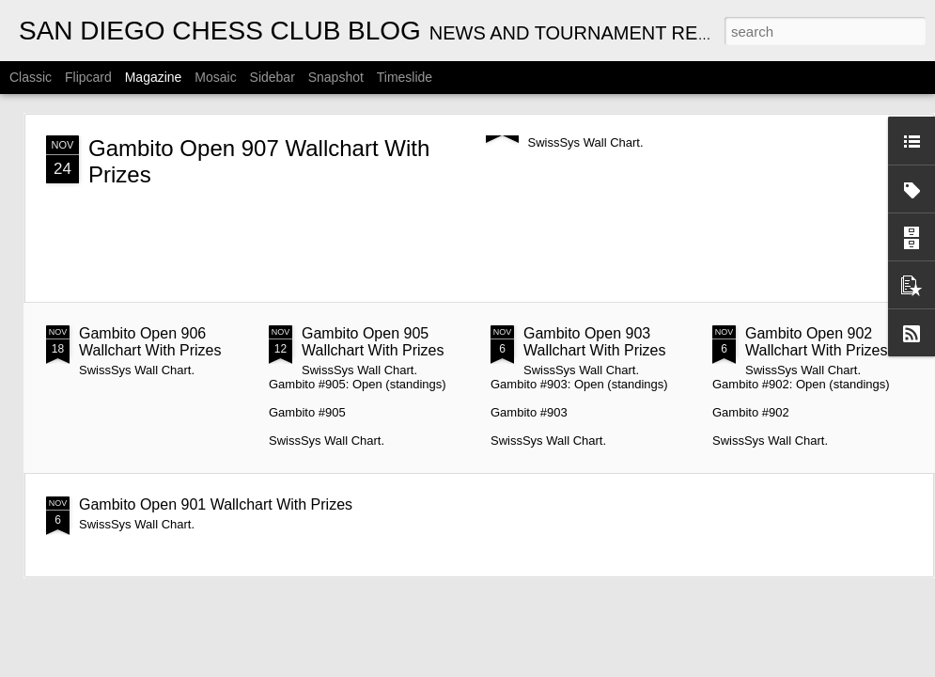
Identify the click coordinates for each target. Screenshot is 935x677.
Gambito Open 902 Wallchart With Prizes (816, 341)
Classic (30, 77)
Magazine (153, 77)
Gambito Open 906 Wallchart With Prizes (150, 341)
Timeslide (404, 77)
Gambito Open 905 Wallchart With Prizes (373, 341)
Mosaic (215, 77)
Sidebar (272, 77)
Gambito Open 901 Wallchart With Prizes (215, 504)
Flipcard (88, 77)
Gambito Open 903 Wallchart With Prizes (594, 341)
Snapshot (336, 77)
